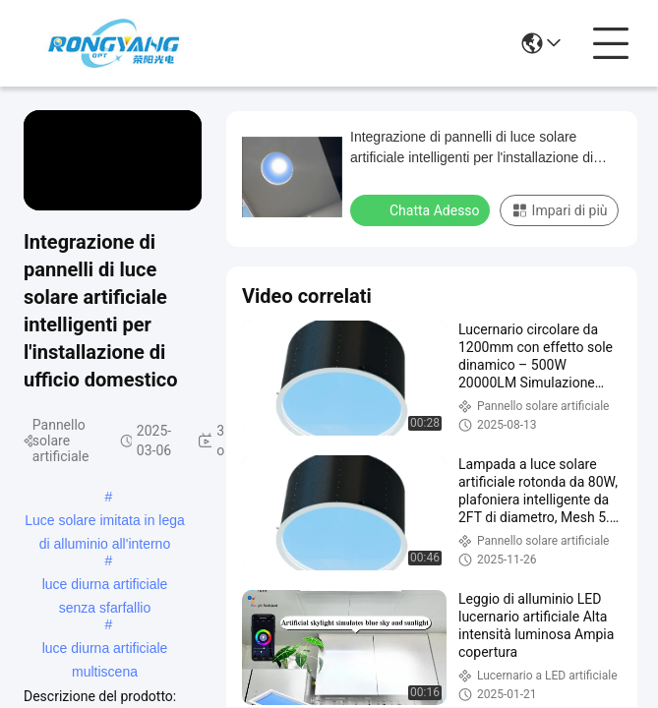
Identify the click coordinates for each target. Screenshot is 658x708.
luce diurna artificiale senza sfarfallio (105, 586)
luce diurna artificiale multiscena (105, 650)
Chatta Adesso (422, 209)
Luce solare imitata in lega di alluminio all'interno (105, 522)
